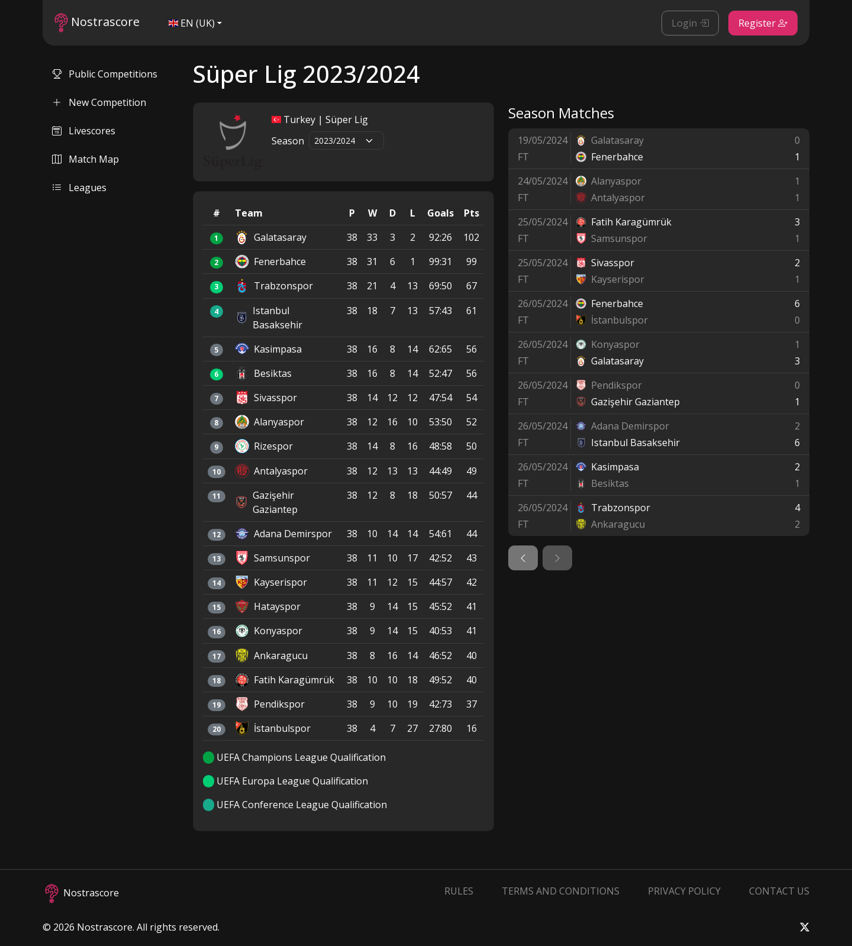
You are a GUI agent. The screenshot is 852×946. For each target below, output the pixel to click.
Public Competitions (104, 73)
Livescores (83, 130)
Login (690, 23)
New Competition (99, 102)
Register (763, 23)
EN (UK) (192, 23)
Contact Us (779, 890)
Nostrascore (97, 23)
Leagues (79, 187)
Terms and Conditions (560, 890)
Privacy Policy (684, 890)
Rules (458, 890)
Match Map (85, 159)
